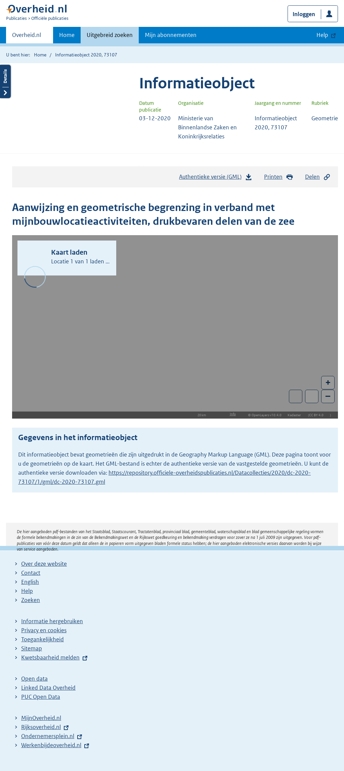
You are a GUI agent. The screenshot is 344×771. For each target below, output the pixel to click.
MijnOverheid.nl (41, 718)
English (30, 582)
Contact (30, 572)
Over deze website (44, 563)
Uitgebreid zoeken (110, 35)
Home (67, 35)
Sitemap (31, 648)
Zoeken (30, 600)
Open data (34, 678)
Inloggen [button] (304, 14)
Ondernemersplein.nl (47, 736)
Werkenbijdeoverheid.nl (51, 745)
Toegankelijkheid (42, 639)
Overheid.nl (26, 37)
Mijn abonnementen (171, 35)
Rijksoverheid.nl (41, 727)
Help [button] (322, 35)
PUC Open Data (40, 696)
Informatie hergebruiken (52, 621)
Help (27, 591)
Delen (318, 177)
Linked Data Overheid (48, 687)
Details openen (5, 81)
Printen (278, 177)
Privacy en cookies (44, 630)
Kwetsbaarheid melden (50, 657)
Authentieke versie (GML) (215, 178)
